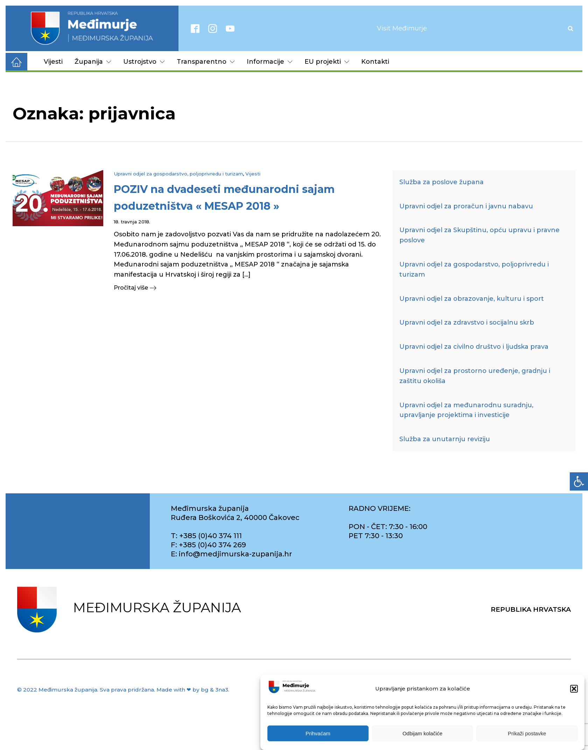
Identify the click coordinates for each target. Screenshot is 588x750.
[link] (579, 481)
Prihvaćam (318, 733)
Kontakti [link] (375, 61)
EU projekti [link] (326, 61)
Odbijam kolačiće (422, 733)
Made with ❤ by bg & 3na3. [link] (192, 689)
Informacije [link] (270, 61)
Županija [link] (93, 61)
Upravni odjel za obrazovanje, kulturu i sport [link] (471, 299)
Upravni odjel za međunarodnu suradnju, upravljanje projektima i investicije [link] (466, 410)
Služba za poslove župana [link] (441, 182)
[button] (574, 688)
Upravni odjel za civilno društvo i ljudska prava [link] (473, 346)
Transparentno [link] (206, 61)
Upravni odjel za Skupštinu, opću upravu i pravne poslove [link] (479, 235)
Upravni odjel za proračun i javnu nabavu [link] (466, 206)
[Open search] (570, 28)
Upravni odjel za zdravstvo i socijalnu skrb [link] (466, 322)
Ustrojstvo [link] (144, 61)
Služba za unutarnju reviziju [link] (444, 439)
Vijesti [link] (53, 61)
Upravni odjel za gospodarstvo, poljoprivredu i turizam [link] (178, 173)
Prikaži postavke (527, 733)
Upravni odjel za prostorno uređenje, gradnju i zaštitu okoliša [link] (474, 376)
